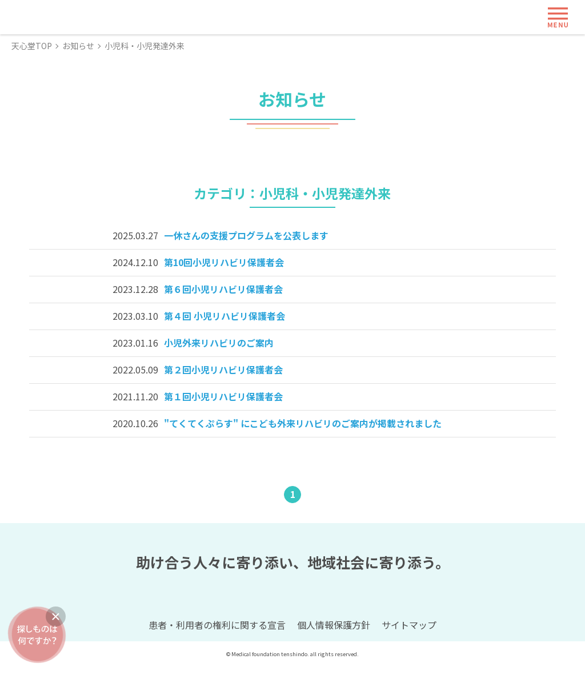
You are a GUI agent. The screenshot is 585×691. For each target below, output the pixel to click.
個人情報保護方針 (333, 650)
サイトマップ (409, 650)
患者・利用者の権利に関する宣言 (217, 650)
